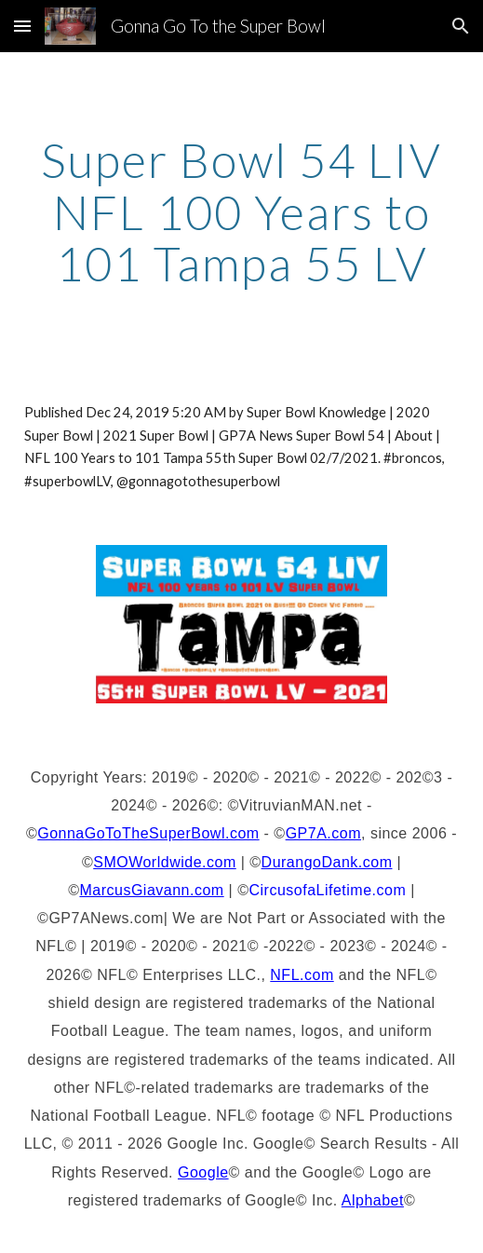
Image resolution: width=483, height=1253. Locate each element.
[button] (22, 25)
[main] (242, 212)
